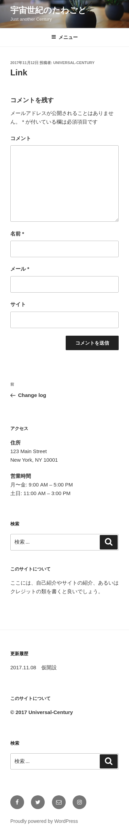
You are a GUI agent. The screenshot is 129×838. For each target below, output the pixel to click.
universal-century (74, 63)
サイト (18, 304)
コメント (20, 138)
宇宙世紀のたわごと (48, 10)
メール (19, 269)
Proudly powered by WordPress (44, 821)
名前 (17, 234)
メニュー (64, 37)
